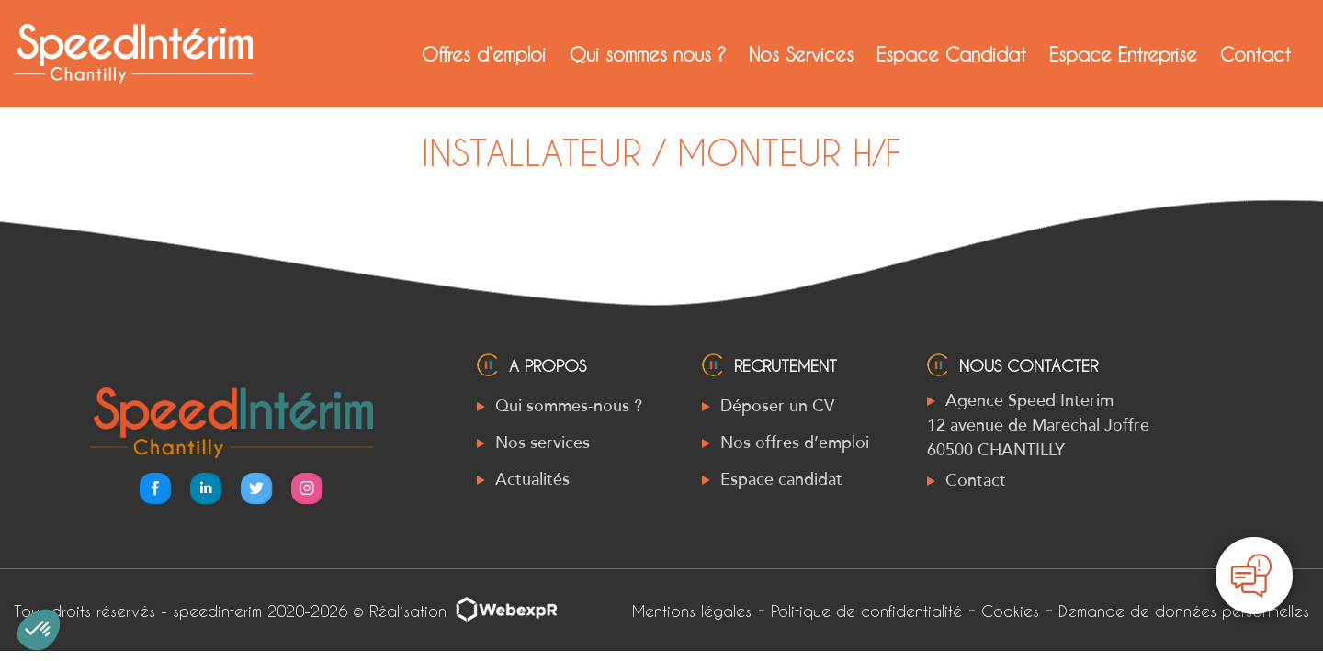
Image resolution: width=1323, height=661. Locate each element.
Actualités (532, 479)
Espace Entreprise (1123, 54)
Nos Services (801, 54)
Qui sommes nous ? (648, 54)
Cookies (1010, 610)
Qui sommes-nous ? (568, 406)
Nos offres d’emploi (794, 442)
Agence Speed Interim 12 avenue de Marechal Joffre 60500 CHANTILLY (1038, 425)
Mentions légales (692, 610)
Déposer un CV (777, 406)
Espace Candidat (951, 54)
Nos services (542, 442)
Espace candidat (781, 479)
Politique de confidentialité (866, 610)
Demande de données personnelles (1183, 610)
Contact (1255, 54)
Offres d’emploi (484, 54)
